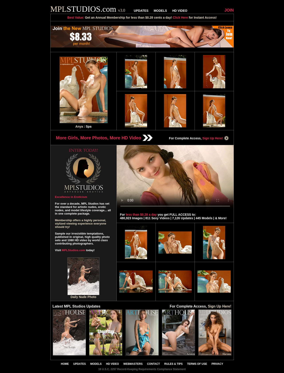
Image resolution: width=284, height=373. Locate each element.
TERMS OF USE (197, 363)
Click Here (180, 17)
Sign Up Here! (215, 138)
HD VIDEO (179, 10)
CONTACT (153, 363)
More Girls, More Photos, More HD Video (104, 137)
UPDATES (141, 10)
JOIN (229, 10)
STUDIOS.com (87, 9)
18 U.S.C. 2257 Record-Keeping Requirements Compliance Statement (142, 369)
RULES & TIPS (173, 363)
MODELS (160, 10)
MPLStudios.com (73, 250)
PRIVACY (217, 363)
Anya (79, 126)
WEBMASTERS (133, 363)
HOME (65, 363)
